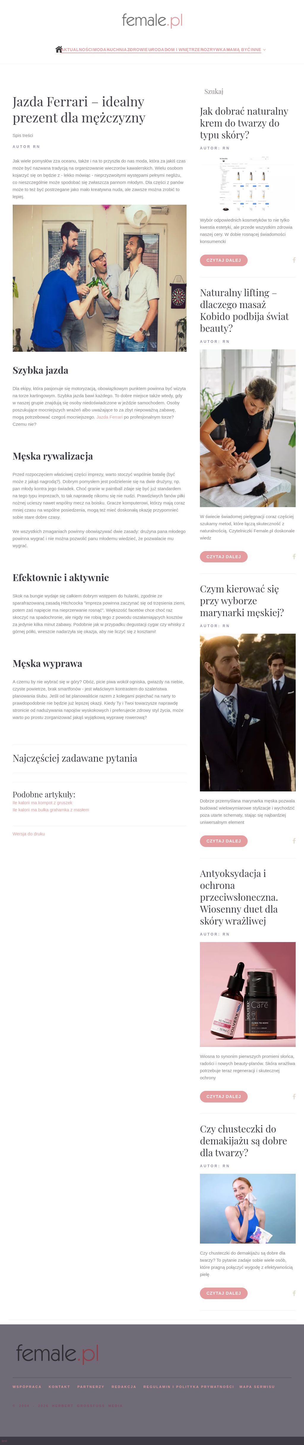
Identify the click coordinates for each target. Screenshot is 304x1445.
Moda (99, 49)
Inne (256, 49)
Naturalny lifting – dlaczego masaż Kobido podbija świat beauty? (244, 310)
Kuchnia (117, 49)
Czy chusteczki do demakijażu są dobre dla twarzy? (243, 1140)
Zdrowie (137, 49)
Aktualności (77, 49)
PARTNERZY (91, 1387)
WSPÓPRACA (27, 1387)
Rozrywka (213, 49)
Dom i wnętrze (182, 49)
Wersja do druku (29, 833)
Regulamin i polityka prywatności (189, 1387)
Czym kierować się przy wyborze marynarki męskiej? (242, 600)
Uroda (156, 49)
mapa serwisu (257, 1387)
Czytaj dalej (223, 260)
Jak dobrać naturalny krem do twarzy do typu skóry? (244, 122)
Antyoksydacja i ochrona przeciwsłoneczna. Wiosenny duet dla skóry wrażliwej (239, 897)
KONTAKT (59, 1387)
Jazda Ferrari (109, 416)
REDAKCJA (124, 1387)
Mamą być (238, 49)
